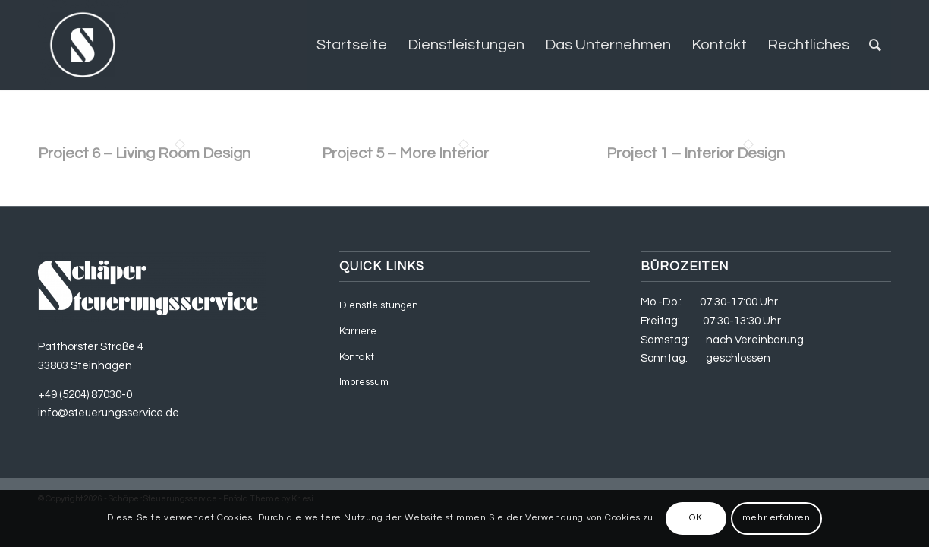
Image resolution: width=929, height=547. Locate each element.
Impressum (364, 382)
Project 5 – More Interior (405, 153)
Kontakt (356, 357)
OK (695, 518)
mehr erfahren (776, 518)
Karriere (357, 331)
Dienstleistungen (378, 305)
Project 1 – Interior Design (695, 153)
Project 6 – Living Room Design (144, 153)
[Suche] (875, 45)
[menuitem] (352, 45)
